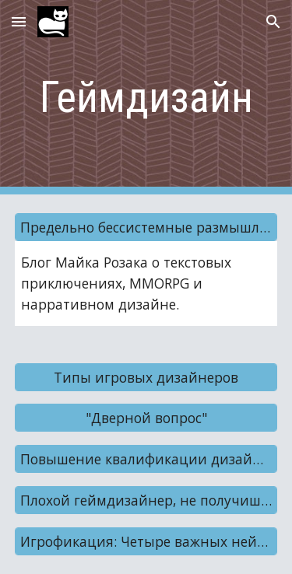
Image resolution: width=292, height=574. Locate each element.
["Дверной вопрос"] (146, 418)
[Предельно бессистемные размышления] (146, 227)
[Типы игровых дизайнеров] (146, 377)
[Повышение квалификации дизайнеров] (146, 459)
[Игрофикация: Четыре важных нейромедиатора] (146, 542)
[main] (146, 97)
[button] (18, 21)
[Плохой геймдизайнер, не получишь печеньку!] (146, 500)
